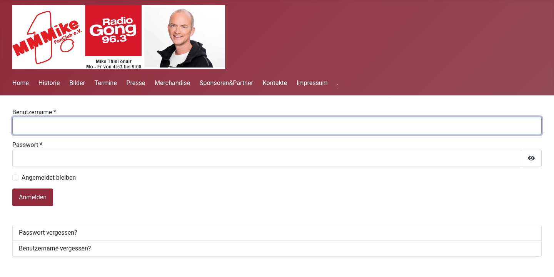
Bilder (77, 83)
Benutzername (34, 112)
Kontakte (275, 83)
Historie (49, 83)
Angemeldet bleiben (49, 177)
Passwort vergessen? (48, 232)
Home (20, 83)
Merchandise (172, 83)
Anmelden (33, 197)
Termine (106, 83)
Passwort (27, 145)
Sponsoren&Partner (226, 83)
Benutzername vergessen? (55, 248)
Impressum (312, 83)
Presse (135, 83)
